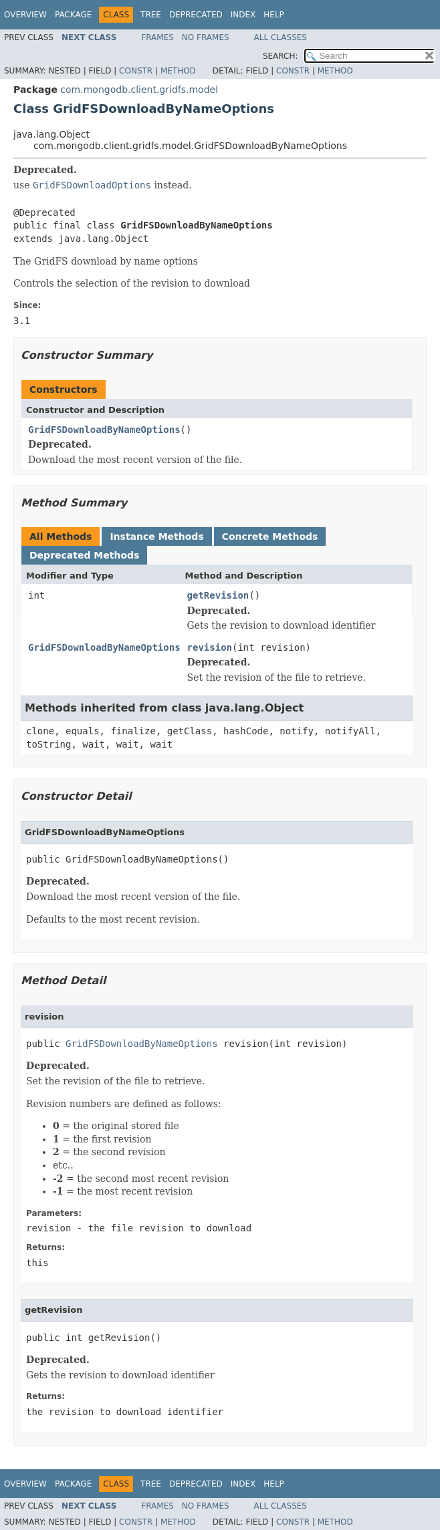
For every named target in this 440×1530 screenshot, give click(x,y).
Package (73, 14)
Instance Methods (156, 536)
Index (243, 14)
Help (273, 14)
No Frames (205, 37)
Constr (135, 70)
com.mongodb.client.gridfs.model (139, 89)
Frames (157, 37)
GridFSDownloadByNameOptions (104, 429)
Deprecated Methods (84, 555)
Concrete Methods (270, 536)
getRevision (218, 595)
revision (209, 647)
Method (178, 70)
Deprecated (196, 14)
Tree (150, 14)
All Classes (280, 37)
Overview (25, 14)
